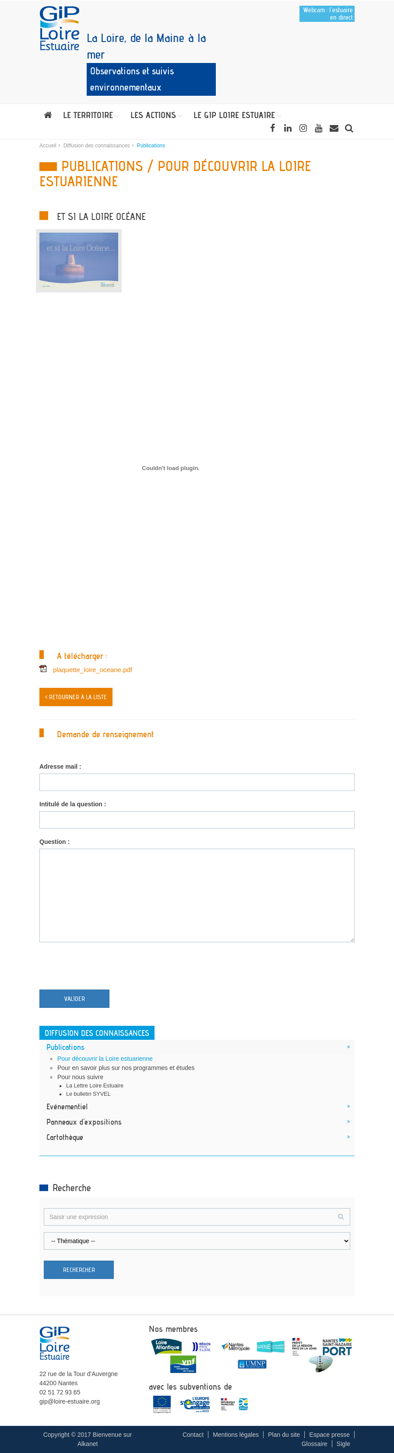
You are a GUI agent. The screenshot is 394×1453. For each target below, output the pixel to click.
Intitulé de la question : (72, 804)
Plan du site (284, 1434)
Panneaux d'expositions (84, 1121)
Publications (65, 1047)
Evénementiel (67, 1106)
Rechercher (79, 1269)
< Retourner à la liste (76, 696)
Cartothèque (64, 1137)
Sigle (343, 1443)
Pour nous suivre (80, 1076)
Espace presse (329, 1434)
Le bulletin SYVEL (88, 1094)
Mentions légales (236, 1434)
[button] (91, 115)
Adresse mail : (60, 766)
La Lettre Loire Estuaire (94, 1086)
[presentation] (105, 968)
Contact (193, 1434)
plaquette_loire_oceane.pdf (92, 669)
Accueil (47, 146)
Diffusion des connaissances (96, 146)
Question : (54, 841)
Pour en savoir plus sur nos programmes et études (126, 1067)
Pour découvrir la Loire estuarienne (105, 1058)
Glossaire (314, 1443)
